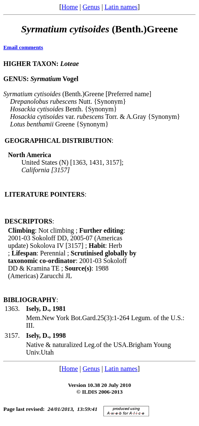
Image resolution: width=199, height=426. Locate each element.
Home (69, 7)
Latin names (121, 7)
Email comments (23, 47)
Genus (91, 7)
